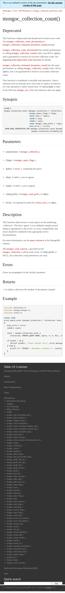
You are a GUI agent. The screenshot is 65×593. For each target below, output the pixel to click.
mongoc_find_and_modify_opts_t (19, 454)
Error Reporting (12, 403)
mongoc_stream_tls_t (15, 540)
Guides (6, 390)
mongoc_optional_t (14, 490)
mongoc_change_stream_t (16, 417)
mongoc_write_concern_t (16, 560)
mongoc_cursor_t (13, 445)
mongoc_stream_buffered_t (17, 529)
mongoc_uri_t (12, 554)
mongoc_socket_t (13, 523)
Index (6, 570)
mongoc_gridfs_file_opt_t (16, 459)
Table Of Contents (15, 363)
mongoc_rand (12, 495)
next (60, 11)
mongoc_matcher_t (14, 487)
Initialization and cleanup (16, 398)
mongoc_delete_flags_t (15, 451)
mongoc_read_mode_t (15, 501)
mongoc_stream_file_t (15, 532)
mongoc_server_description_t (18, 518)
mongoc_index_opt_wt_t (16, 479)
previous (53, 11)
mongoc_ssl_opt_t (13, 526)
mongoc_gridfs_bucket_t (16, 465)
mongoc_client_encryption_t (17, 420)
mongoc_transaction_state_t (17, 548)
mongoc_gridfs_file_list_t (16, 456)
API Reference (25, 11)
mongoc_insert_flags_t (15, 481)
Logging (10, 401)
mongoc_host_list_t (14, 470)
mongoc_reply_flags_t (15, 509)
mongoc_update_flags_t (16, 551)
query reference (37, 237)
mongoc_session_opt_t (15, 521)
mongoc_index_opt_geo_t (16, 473)
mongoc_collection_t (41, 11)
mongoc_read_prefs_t (15, 504)
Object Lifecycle (13, 406)
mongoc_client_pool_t (15, 431)
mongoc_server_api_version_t (18, 515)
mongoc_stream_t (13, 537)
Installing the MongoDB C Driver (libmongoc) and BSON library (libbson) (32, 368)
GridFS (9, 409)
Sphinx (48, 584)
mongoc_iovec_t (13, 484)
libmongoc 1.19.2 (10, 11)
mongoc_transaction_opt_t (16, 546)
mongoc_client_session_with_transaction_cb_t (24, 437)
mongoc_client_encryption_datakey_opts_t (23, 423)
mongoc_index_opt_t (14, 476)
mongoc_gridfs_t (13, 468)
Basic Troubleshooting (12, 384)
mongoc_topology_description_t (19, 543)
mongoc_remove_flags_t (16, 507)
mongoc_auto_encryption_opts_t (19, 412)
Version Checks (12, 557)
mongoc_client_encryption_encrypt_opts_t (22, 426)
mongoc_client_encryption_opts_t (19, 428)
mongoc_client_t (13, 440)
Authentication (9, 379)
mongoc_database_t (14, 448)
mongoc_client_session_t (16, 434)
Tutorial (7, 373)
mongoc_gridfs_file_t (15, 462)
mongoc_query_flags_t (15, 493)
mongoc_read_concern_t (16, 498)
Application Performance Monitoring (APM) (20, 565)
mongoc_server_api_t (15, 512)
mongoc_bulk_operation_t (16, 415)
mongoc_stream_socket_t (16, 534)
